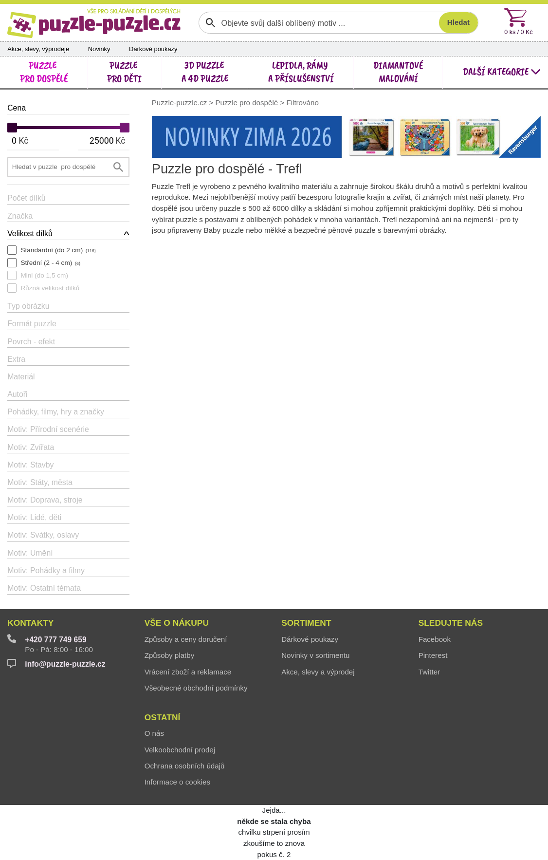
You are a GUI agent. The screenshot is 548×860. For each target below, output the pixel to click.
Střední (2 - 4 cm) (50, 262)
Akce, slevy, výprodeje (38, 49)
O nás (154, 733)
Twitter (429, 672)
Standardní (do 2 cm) (57, 250)
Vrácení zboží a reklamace (188, 672)
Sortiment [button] (306, 623)
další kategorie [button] (502, 71)
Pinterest (433, 655)
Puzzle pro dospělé (247, 102)
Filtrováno (302, 102)
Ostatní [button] (163, 717)
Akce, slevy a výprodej (317, 672)
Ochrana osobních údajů (185, 766)
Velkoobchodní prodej (180, 750)
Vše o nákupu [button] (177, 623)
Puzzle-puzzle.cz (180, 102)
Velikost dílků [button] (30, 233)
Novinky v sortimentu (315, 655)
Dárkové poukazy (153, 49)
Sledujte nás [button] (451, 623)
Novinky (99, 49)
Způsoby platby (170, 655)
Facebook (435, 639)
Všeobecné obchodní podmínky (196, 688)
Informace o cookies (177, 782)
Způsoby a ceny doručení (186, 639)
